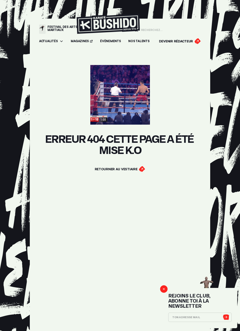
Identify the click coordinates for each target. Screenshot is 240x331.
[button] (51, 41)
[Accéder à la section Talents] (138, 41)
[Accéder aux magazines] (82, 41)
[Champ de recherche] (169, 29)
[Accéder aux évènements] (110, 41)
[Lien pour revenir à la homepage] (108, 29)
